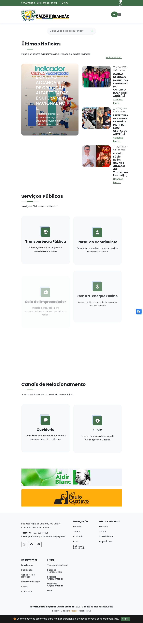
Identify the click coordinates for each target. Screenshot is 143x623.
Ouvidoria (29, 3)
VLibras (102, 532)
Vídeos (76, 532)
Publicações (27, 570)
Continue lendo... (118, 101)
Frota (50, 591)
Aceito (125, 618)
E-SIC (65, 3)
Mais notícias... (114, 57)
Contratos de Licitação (28, 576)
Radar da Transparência (54, 571)
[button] (71, 99)
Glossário (103, 527)
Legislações (27, 565)
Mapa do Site (105, 541)
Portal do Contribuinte (97, 254)
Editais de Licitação (31, 582)
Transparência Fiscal (57, 565)
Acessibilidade (106, 536)
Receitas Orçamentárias (55, 578)
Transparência (48, 3)
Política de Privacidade (79, 547)
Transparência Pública (45, 247)
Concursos (26, 591)
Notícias (77, 527)
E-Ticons (73, 610)
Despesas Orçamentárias (55, 585)
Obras (24, 587)
